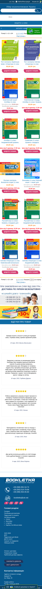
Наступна (21, 36)
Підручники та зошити (11, 515)
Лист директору (12, 565)
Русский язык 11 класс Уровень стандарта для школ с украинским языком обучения (10, 222)
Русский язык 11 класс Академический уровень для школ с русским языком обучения (32, 222)
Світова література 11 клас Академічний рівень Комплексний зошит (32, 262)
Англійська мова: (9, 517)
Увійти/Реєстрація (24, 1)
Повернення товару (10, 553)
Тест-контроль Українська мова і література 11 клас (10, 63)
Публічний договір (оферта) (13, 555)
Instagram (11, 502)
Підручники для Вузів (11, 537)
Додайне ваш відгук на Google (16, 502)
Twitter (21, 502)
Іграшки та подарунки (11, 541)
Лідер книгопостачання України (21, 7)
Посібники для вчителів (12, 513)
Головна (7, 511)
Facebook (6, 502)
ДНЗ (5, 535)
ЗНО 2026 (7, 533)
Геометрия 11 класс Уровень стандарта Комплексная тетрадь (32, 141)
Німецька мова (9, 543)
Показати (26, 279)
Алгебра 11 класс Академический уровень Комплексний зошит (10, 141)
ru (13, 2)
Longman (9, 523)
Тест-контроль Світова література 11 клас (32, 63)
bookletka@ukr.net (21, 498)
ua (10, 2)
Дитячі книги (8, 539)
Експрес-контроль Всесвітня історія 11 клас (10, 181)
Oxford (8, 519)
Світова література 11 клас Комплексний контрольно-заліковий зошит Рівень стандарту (10, 262)
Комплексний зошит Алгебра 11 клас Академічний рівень (10, 101)
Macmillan (9, 521)
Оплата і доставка (10, 551)
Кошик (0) (35, 1)
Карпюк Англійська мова (14, 525)
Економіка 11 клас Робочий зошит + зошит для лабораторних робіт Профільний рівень (32, 181)
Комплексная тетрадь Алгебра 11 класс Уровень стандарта (32, 101)
